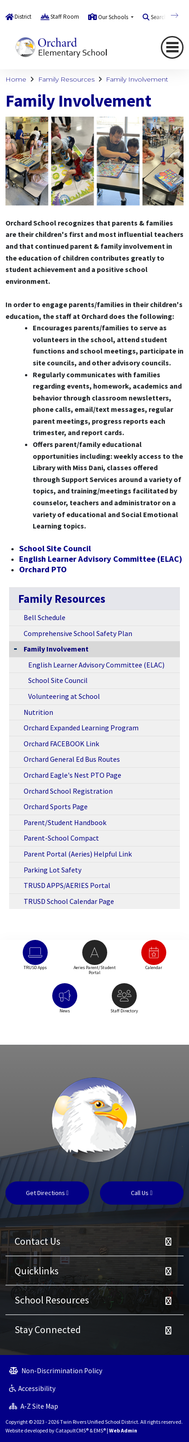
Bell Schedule (44, 617)
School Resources (52, 1299)
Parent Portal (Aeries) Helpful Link (78, 853)
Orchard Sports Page (56, 806)
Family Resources (66, 79)
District (23, 17)
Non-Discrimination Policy (55, 1370)
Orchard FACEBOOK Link (61, 743)
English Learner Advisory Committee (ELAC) (100, 559)
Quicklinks (37, 1270)
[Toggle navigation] (172, 47)
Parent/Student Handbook (65, 822)
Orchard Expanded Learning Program (81, 727)
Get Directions (47, 1193)
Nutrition (38, 712)
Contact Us (37, 1241)
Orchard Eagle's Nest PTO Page (72, 775)
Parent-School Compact (61, 837)
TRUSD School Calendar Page (69, 901)
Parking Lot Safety (52, 869)
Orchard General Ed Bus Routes (72, 759)
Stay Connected (48, 1329)
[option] (35, 959)
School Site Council (55, 548)
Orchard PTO (43, 569)
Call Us (141, 1193)
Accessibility (32, 1388)
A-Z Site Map (33, 1406)
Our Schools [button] (113, 17)
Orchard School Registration (68, 790)
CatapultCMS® (72, 1430)
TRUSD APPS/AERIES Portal (67, 885)
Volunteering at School (64, 696)
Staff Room (64, 17)
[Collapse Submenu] (15, 648)
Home (15, 79)
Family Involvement (137, 79)
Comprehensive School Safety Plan (78, 633)
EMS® (100, 1430)
